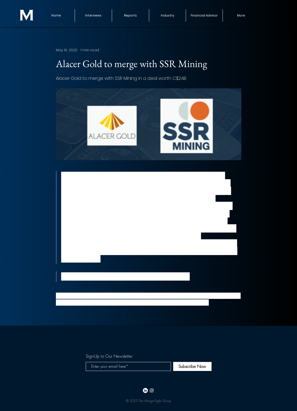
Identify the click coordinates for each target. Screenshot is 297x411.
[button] (130, 15)
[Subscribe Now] (192, 366)
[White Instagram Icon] (151, 390)
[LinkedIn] (145, 390)
